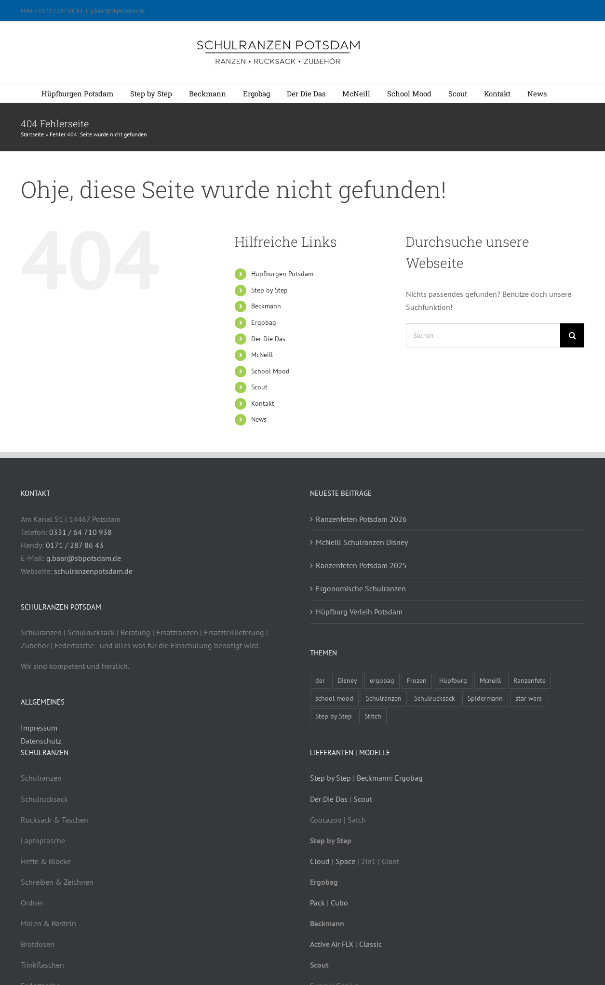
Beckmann (266, 306)
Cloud (320, 861)
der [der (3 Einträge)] (320, 680)
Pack (317, 902)
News (259, 419)
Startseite (32, 134)
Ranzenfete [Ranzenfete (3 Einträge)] (529, 680)
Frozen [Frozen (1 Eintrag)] (417, 680)
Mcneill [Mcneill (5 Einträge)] (490, 680)
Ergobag (263, 322)
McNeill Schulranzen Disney (362, 542)
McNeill (262, 354)
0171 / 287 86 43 (75, 545)
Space (345, 861)
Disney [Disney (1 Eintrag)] (347, 680)
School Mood (270, 371)
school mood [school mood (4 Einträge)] (334, 698)
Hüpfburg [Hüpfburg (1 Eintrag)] (453, 680)
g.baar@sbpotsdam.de (117, 10)
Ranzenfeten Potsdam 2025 (361, 565)
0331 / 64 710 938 (80, 532)
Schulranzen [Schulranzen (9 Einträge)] (384, 698)
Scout (259, 387)
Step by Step (269, 290)
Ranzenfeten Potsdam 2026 (361, 519)
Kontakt (262, 403)
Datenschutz (41, 740)
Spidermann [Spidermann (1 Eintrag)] (485, 698)
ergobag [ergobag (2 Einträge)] (382, 680)
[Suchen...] (483, 335)
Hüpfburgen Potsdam (282, 273)
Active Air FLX (331, 944)
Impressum (39, 727)
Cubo (339, 902)
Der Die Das (268, 338)
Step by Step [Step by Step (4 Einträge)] (333, 715)
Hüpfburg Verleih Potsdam (359, 611)
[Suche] (572, 335)
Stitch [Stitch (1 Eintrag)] (372, 715)
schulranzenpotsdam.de (93, 571)
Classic (370, 944)
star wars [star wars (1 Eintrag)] (528, 698)
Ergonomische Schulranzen (361, 588)
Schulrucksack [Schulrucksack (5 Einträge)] (434, 698)
